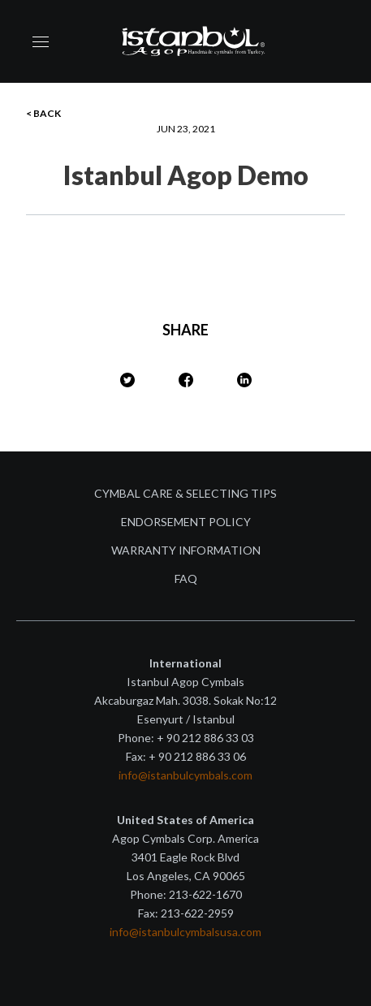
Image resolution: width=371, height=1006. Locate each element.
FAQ (186, 578)
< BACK (43, 113)
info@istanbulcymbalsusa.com (185, 932)
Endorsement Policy (186, 522)
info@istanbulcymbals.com (185, 775)
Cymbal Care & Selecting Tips (185, 493)
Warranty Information (186, 550)
